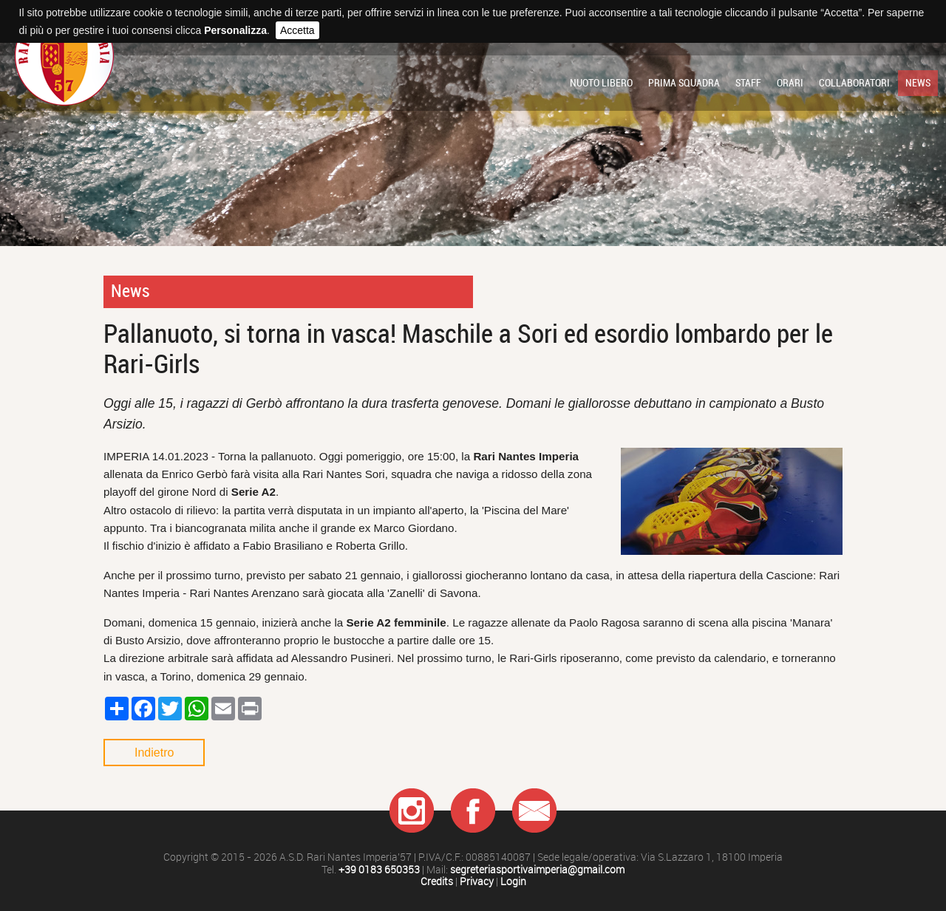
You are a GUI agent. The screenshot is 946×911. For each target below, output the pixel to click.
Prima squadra (684, 83)
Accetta (297, 30)
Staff (748, 83)
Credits (437, 882)
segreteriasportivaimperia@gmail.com (537, 870)
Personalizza (235, 30)
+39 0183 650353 (379, 870)
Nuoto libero (601, 83)
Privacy (477, 882)
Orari (790, 83)
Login (513, 882)
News (917, 83)
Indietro (154, 752)
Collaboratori (854, 83)
